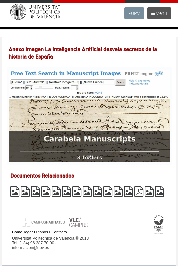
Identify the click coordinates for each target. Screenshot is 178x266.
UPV (134, 13)
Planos (42, 232)
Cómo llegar (22, 232)
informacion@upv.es (30, 247)
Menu (159, 13)
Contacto (59, 232)
